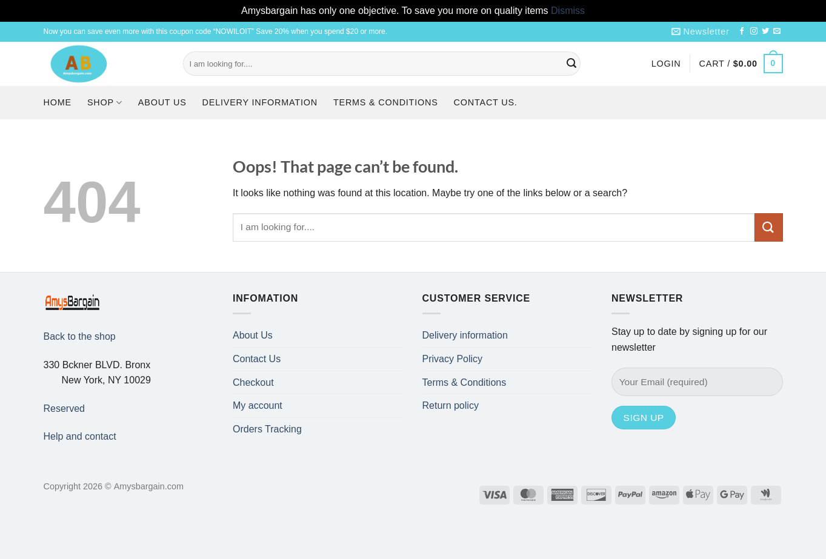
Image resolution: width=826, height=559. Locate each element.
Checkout (253, 382)
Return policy (450, 405)
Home (58, 102)
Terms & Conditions (385, 102)
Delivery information (260, 102)
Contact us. (486, 102)
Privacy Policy (452, 359)
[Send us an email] (777, 31)
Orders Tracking (267, 429)
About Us (162, 102)
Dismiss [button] (568, 10)
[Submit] (571, 63)
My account (257, 405)
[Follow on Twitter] (765, 31)
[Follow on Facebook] (741, 31)
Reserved (64, 408)
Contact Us (257, 359)
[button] (700, 32)
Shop (104, 102)
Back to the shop (80, 336)
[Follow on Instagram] (754, 31)
